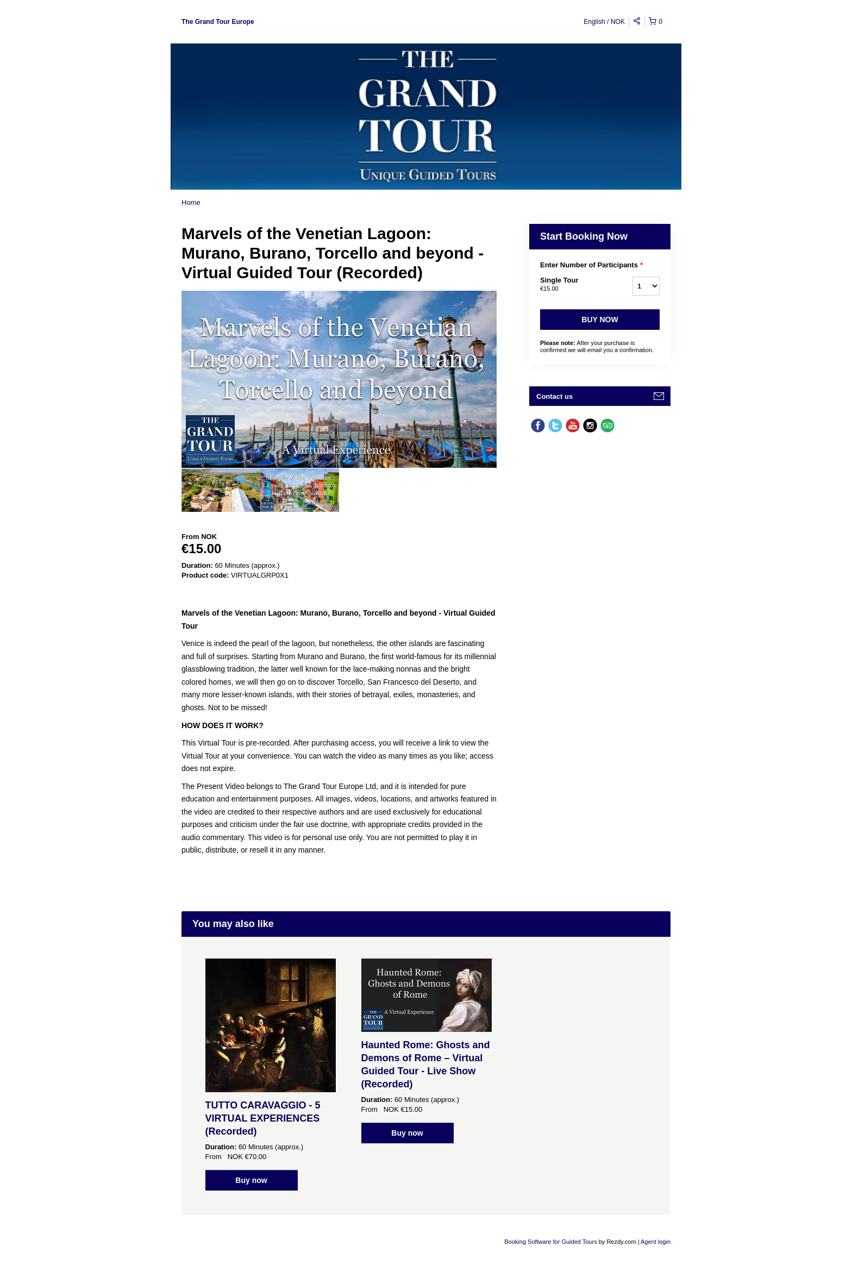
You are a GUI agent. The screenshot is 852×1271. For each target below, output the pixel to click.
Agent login (656, 1241)
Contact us (554, 396)
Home (191, 202)
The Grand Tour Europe (217, 22)
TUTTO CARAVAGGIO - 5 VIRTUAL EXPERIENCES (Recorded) (263, 1118)
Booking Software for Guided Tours (551, 1241)
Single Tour (572, 284)
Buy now (599, 319)
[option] (220, 490)
